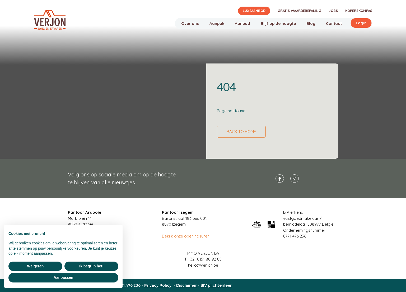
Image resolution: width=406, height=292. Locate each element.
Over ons (190, 23)
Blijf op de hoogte (278, 23)
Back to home (241, 131)
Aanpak (216, 23)
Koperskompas (358, 10)
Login (361, 22)
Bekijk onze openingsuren (185, 236)
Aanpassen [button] (63, 277)
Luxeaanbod (254, 10)
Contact (334, 23)
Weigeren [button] (35, 266)
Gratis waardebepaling (299, 10)
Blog (310, 23)
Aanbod (242, 23)
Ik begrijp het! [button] (91, 266)
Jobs (333, 10)
